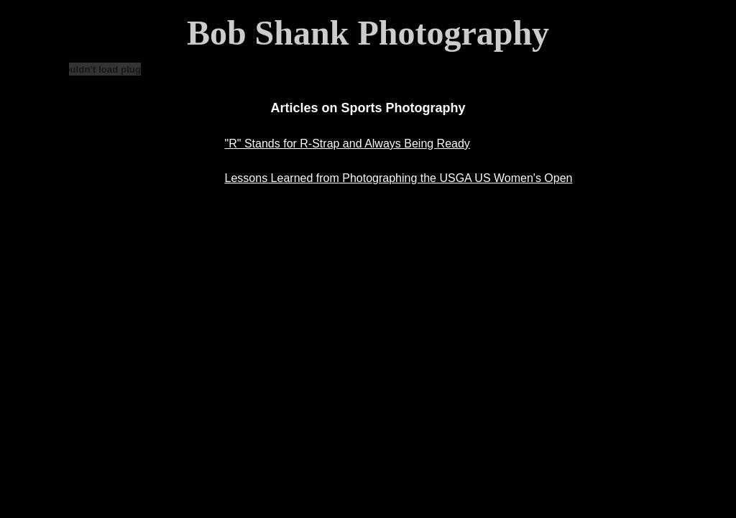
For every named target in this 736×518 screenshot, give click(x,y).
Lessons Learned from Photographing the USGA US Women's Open (399, 178)
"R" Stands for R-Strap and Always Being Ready (347, 143)
